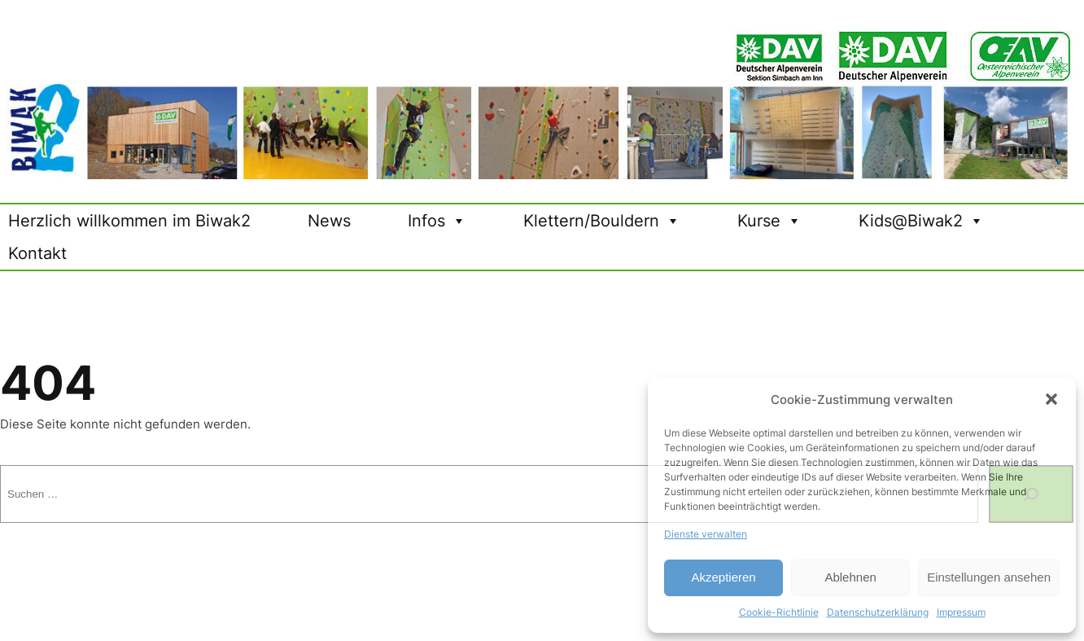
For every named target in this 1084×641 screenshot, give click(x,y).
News (329, 220)
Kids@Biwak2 (921, 220)
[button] (1051, 399)
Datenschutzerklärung (878, 612)
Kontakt (37, 253)
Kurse (769, 220)
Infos (437, 220)
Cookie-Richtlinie (779, 612)
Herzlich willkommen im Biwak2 (129, 220)
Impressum (961, 612)
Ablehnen (850, 577)
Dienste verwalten (705, 534)
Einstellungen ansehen (989, 577)
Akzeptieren (723, 577)
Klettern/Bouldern (601, 220)
